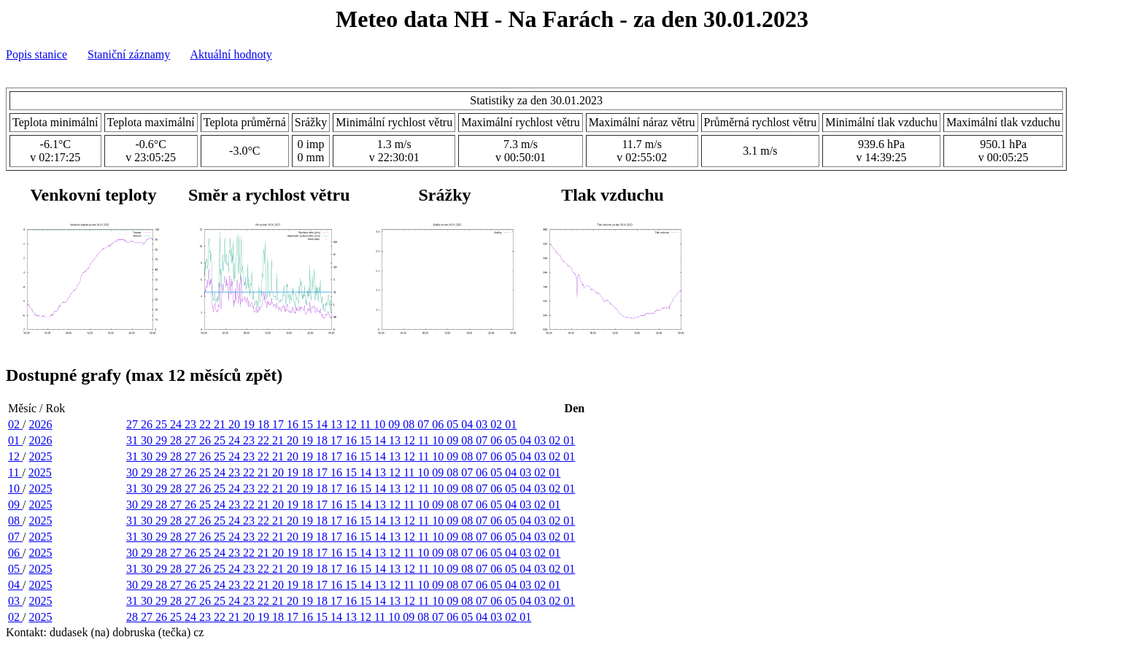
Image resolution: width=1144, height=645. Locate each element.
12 (352, 424)
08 (410, 424)
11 (367, 424)
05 (454, 424)
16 (294, 424)
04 (468, 424)
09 (395, 424)
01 (511, 424)
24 (177, 424)
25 (162, 424)
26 (148, 424)
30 (148, 440)
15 (308, 424)
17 (279, 424)
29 (162, 440)
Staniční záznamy (129, 54)
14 (323, 424)
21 (221, 424)
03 (483, 424)
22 (206, 424)
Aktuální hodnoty (230, 54)
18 (265, 424)
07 (424, 424)
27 (133, 424)
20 (235, 424)
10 (381, 424)
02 (15, 424)
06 (439, 424)
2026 (40, 424)
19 (250, 424)
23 (192, 424)
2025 (40, 456)
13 (338, 424)
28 (177, 440)
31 (133, 440)
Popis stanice (36, 54)
